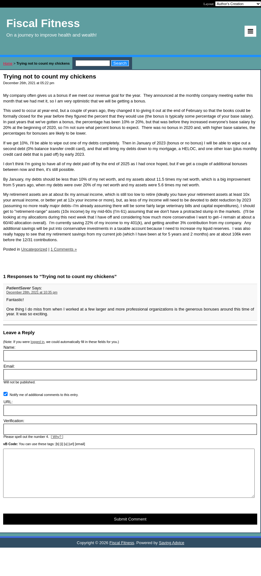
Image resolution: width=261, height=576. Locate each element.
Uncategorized (34, 249)
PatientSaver (18, 288)
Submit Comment (130, 528)
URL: (8, 401)
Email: (9, 366)
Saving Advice (171, 552)
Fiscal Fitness (121, 552)
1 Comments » (64, 249)
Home (7, 63)
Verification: (13, 420)
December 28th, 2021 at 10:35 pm (32, 292)
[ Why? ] (57, 437)
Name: (9, 347)
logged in (37, 342)
